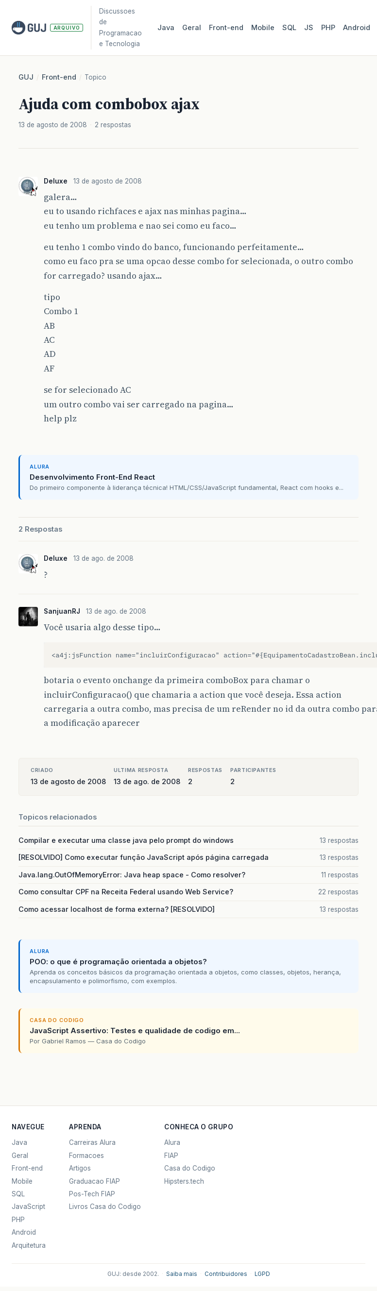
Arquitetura (29, 1245)
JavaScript (28, 1206)
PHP (328, 27)
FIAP (171, 1155)
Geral (191, 27)
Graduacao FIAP (94, 1181)
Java (165, 27)
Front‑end (226, 27)
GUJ (26, 77)
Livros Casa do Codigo (105, 1206)
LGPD (262, 1274)
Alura (172, 1142)
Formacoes (86, 1155)
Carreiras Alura (92, 1142)
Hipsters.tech (184, 1181)
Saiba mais (181, 1274)
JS (308, 27)
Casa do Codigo (189, 1168)
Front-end (59, 77)
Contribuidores (226, 1274)
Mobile (262, 27)
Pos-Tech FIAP (92, 1194)
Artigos (80, 1168)
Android (356, 27)
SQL (289, 27)
